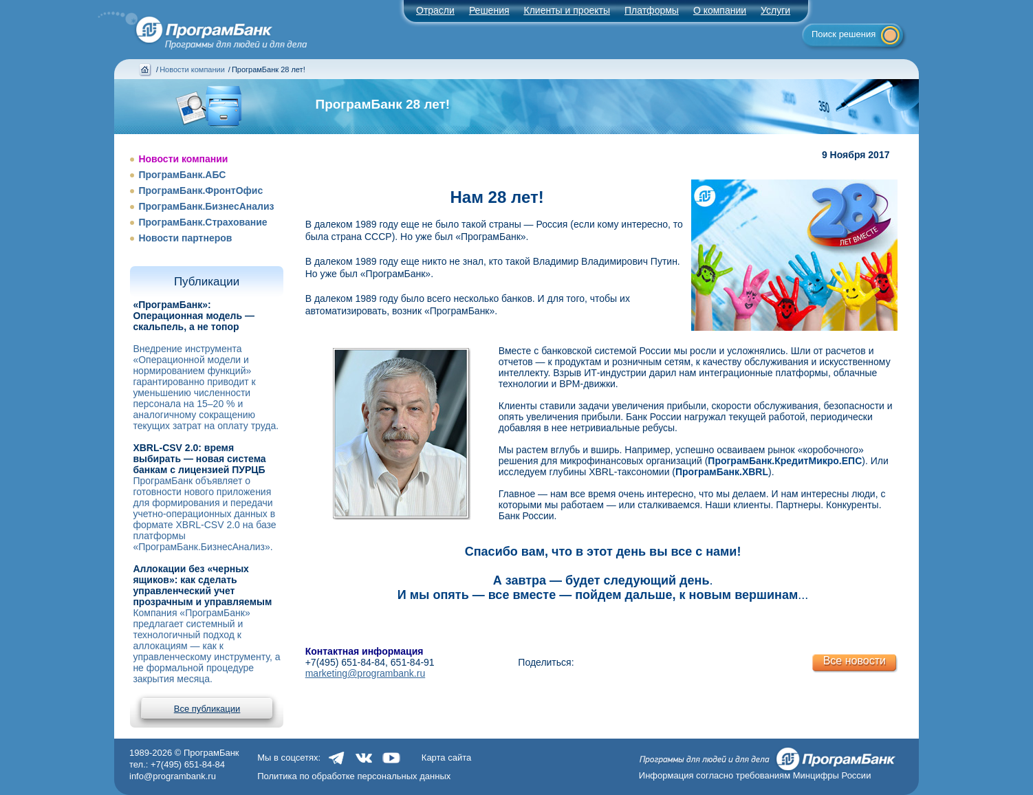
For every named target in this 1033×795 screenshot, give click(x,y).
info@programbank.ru (172, 776)
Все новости (854, 660)
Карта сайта (446, 757)
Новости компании (192, 69)
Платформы (651, 10)
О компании (719, 10)
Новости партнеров (185, 237)
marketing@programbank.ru (365, 673)
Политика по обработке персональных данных (353, 776)
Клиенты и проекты (567, 10)
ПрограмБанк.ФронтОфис (200, 190)
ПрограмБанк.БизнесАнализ (206, 206)
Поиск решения (844, 34)
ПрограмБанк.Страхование (202, 222)
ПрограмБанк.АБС (182, 174)
